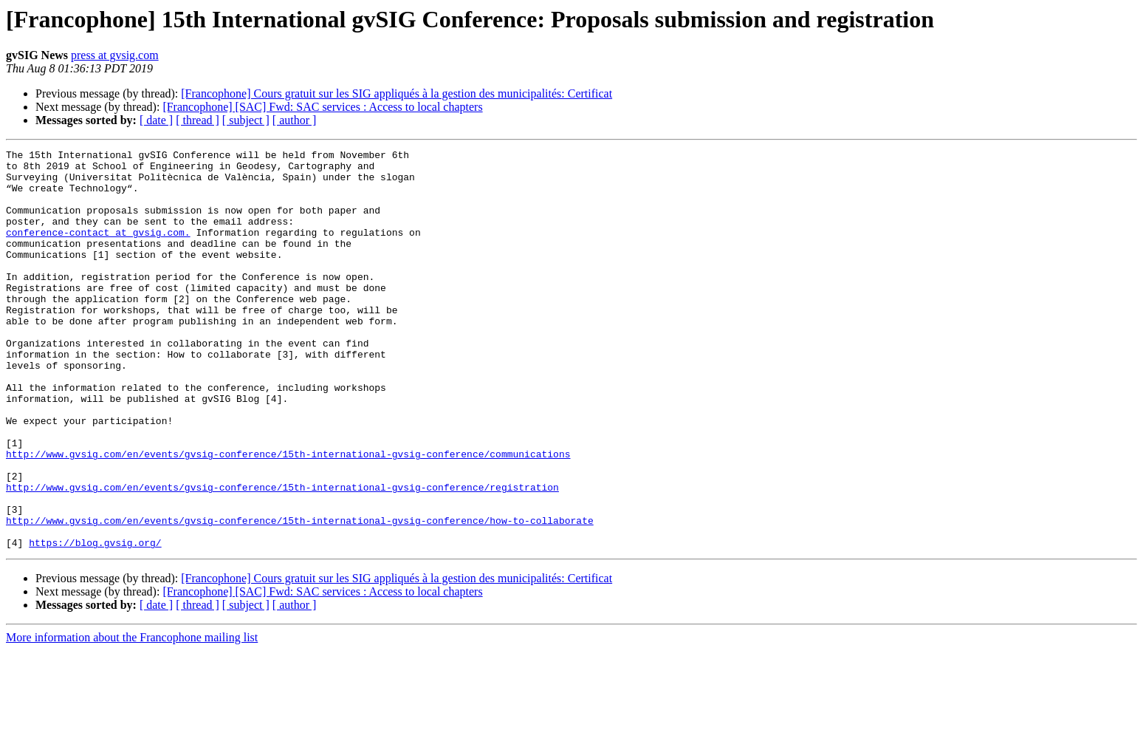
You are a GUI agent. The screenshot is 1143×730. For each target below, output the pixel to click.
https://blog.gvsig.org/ (95, 622)
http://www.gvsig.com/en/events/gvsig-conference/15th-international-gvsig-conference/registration (282, 555)
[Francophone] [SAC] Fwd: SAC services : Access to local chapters (322, 106)
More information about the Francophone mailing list (132, 717)
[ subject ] (246, 120)
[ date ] (156, 120)
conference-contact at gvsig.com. (98, 249)
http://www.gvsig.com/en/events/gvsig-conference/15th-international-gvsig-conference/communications (288, 515)
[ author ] (294, 120)
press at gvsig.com (115, 55)
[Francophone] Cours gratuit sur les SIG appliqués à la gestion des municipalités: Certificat (396, 93)
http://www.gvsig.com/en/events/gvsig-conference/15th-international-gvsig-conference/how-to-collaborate (300, 595)
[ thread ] (197, 120)
